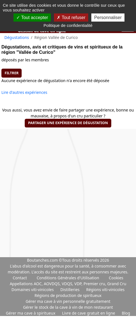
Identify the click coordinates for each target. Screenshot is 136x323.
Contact (20, 277)
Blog (126, 313)
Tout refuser (71, 17)
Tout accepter (32, 17)
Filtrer (12, 73)
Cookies (116, 277)
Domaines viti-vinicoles (33, 289)
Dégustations (16, 37)
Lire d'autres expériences (24, 92)
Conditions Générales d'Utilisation (68, 277)
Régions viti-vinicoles (105, 289)
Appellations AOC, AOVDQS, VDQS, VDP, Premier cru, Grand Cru (68, 283)
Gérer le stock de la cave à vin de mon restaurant (68, 307)
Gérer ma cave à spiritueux (31, 313)
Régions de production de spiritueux (68, 295)
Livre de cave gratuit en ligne (89, 313)
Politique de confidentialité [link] (68, 25)
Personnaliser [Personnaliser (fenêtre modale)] (108, 17)
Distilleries (70, 289)
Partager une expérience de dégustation (68, 122)
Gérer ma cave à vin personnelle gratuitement (68, 301)
